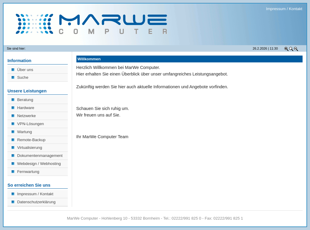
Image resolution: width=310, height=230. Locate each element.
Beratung (22, 99)
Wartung (22, 132)
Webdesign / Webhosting (36, 163)
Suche (20, 77)
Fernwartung (25, 171)
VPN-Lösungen (28, 124)
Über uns (22, 69)
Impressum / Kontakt (284, 9)
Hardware (23, 107)
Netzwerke (24, 116)
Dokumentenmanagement (37, 155)
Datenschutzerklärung (33, 202)
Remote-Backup (28, 140)
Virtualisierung (27, 147)
